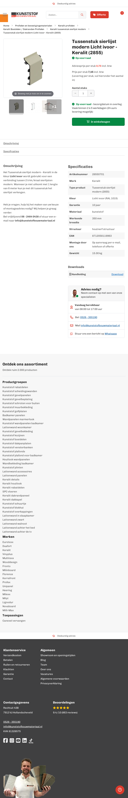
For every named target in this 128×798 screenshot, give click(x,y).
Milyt (5, 598)
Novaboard (9, 606)
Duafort (7, 546)
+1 (54, 106)
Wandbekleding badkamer (18, 463)
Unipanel (7, 586)
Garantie (8, 674)
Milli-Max (8, 610)
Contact (8, 678)
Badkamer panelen (13, 415)
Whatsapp (111, 333)
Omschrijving (11, 143)
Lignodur (7, 602)
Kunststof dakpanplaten (16, 443)
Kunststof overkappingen (17, 511)
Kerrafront (9, 578)
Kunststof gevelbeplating (17, 399)
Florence (7, 574)
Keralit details (10, 479)
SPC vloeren (9, 491)
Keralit (6, 550)
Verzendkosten (12, 655)
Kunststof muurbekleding (17, 407)
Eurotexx (7, 542)
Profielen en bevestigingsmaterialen (33, 25)
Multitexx (8, 558)
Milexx (6, 594)
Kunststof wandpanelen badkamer (23, 423)
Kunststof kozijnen (13, 435)
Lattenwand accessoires (17, 471)
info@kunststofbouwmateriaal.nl (100, 325)
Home (6, 25)
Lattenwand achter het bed (18, 527)
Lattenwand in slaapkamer (18, 515)
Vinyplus (7, 554)
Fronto (6, 566)
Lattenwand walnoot (14, 523)
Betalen (8, 660)
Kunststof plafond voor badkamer (22, 455)
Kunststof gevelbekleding (17, 431)
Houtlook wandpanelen (16, 459)
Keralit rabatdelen (13, 487)
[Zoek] (82, 15)
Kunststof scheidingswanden (19, 391)
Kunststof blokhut (13, 507)
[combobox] (66, 15)
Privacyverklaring (51, 683)
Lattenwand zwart (13, 519)
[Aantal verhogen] (91, 93)
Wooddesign (9, 562)
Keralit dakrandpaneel (15, 495)
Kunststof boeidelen (14, 439)
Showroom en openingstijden (57, 655)
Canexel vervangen (14, 620)
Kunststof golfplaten (14, 411)
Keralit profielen (66, 25)
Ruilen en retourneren (16, 664)
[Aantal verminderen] (75, 93)
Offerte (99, 14)
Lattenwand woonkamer (17, 427)
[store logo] (24, 14)
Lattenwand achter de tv (17, 531)
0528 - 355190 (88, 317)
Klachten (8, 669)
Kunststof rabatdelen (15, 387)
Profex (6, 582)
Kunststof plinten (12, 467)
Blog (43, 660)
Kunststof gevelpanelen (16, 395)
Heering (7, 590)
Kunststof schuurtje (14, 503)
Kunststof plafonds (13, 451)
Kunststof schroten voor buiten (21, 403)
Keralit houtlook (12, 483)
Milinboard (9, 570)
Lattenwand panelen (14, 475)
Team (43, 664)
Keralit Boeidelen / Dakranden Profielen (23, 29)
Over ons (45, 669)
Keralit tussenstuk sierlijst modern (68, 29)
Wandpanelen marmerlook (18, 419)
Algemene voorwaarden (54, 678)
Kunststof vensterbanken (17, 447)
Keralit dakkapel (12, 499)
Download (117, 274)
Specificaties (11, 151)
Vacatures (46, 674)
